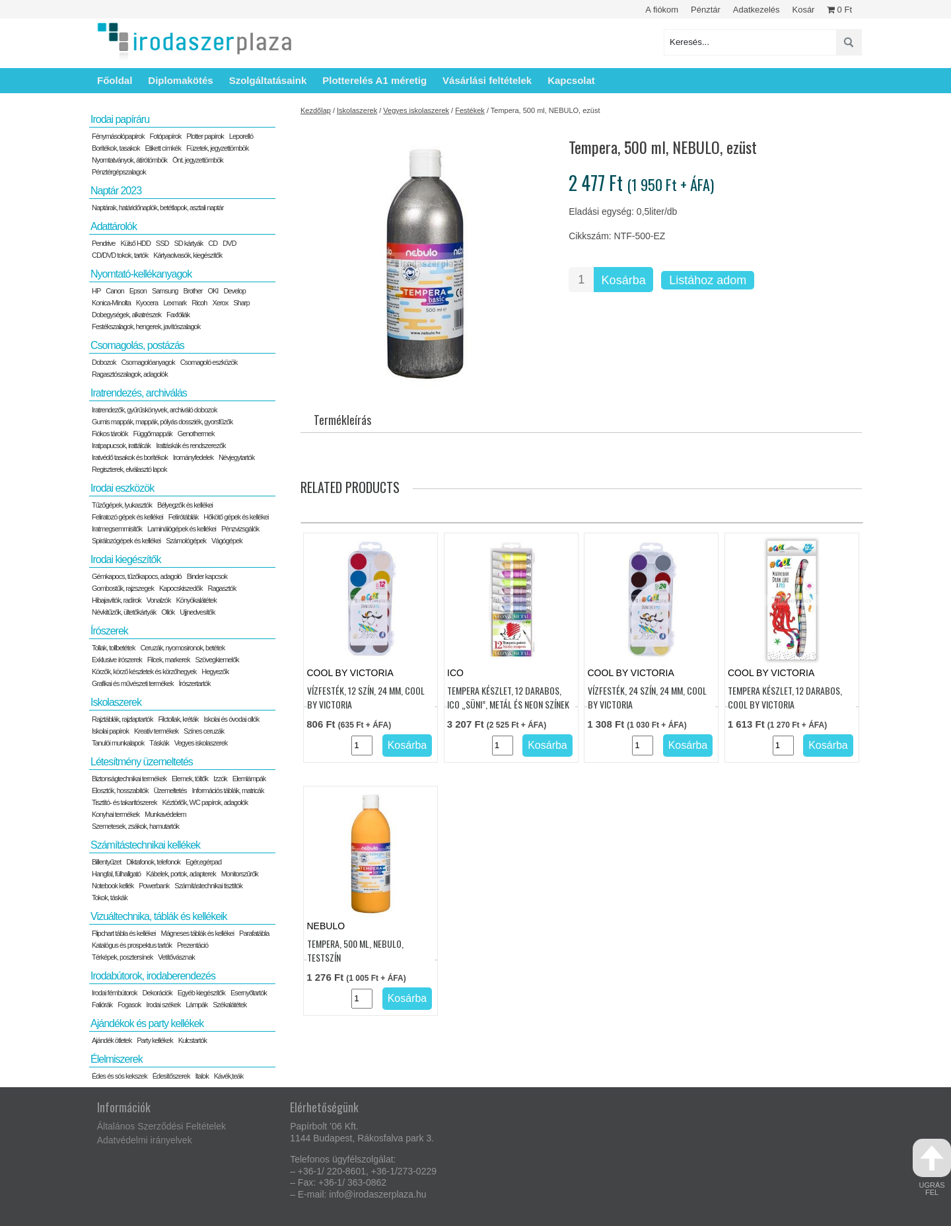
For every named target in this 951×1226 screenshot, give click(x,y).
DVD (229, 243)
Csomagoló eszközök (209, 362)
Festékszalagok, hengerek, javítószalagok (146, 326)
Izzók (220, 779)
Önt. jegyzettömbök (197, 160)
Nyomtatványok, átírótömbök (129, 160)
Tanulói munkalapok (118, 743)
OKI (212, 291)
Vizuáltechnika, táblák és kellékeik (158, 916)
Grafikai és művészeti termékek (132, 683)
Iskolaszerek (357, 110)
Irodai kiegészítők (125, 559)
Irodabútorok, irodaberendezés (152, 975)
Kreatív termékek (156, 731)
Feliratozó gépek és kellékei (127, 517)
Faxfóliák (178, 315)
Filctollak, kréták (178, 719)
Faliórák (102, 1005)
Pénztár (706, 10)
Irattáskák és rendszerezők (190, 445)
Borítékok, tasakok (116, 148)
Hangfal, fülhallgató (116, 874)
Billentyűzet (106, 862)
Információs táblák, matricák (228, 790)
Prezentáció (192, 945)
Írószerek (109, 630)
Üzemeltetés (169, 790)
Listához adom (707, 280)
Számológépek (186, 541)
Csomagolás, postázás (137, 345)
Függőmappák (152, 434)
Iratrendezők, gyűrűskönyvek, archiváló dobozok (154, 410)
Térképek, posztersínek (122, 957)
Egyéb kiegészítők (201, 993)
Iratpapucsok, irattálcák (121, 445)
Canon (114, 291)
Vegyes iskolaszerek (416, 110)
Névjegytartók (236, 457)
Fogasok (129, 1005)
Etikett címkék (163, 148)
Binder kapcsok (207, 576)
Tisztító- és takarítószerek (124, 802)
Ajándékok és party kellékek (146, 1023)
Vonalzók (159, 600)
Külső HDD (135, 243)
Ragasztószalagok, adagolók (130, 374)
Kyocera (147, 303)
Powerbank (154, 886)
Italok (201, 1076)
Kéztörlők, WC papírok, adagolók (205, 802)
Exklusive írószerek (117, 660)
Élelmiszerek (116, 1059)
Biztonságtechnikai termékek (129, 779)
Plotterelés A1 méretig (374, 80)
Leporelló (241, 136)
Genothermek (196, 434)
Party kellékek (154, 1040)
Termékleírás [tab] (342, 419)
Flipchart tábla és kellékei (124, 933)
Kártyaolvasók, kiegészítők (187, 255)
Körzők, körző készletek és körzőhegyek (144, 671)
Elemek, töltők (190, 779)
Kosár (803, 10)
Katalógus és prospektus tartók (132, 945)
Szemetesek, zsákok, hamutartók (135, 826)
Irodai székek (163, 1005)
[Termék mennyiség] (581, 279)
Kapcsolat (571, 80)
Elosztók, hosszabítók (120, 790)
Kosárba (624, 280)
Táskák (158, 743)
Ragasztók (221, 588)
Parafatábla (254, 933)
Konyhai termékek (115, 814)
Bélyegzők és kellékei (185, 505)
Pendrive (103, 243)
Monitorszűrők (239, 874)
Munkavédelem (165, 814)
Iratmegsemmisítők (117, 529)
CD (212, 243)
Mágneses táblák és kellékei (197, 933)
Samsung (165, 291)
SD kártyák (188, 243)
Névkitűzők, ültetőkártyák (124, 612)
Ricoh (199, 303)
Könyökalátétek (196, 600)
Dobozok (104, 362)
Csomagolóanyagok (147, 362)
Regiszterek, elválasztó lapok (129, 469)
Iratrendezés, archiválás (138, 393)
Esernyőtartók (248, 993)
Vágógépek (226, 541)
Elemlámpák (249, 779)
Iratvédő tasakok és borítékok (130, 457)
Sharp (241, 303)
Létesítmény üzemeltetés (141, 761)
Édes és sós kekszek (119, 1076)
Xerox (220, 303)
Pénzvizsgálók (240, 529)
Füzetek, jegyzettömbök (217, 148)
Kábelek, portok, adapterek (180, 874)
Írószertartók (194, 683)
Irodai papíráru (119, 119)
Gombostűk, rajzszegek (123, 588)
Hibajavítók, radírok (116, 600)
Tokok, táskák (109, 897)
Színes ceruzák (204, 731)
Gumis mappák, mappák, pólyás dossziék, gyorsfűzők (162, 422)
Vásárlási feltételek (487, 80)
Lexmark (174, 303)
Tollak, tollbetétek (113, 648)
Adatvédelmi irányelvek (144, 1140)
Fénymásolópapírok (118, 136)
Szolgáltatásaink (268, 80)
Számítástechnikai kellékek (145, 845)
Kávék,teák (228, 1076)
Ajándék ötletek (111, 1040)
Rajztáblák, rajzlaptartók (122, 719)
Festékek (470, 110)
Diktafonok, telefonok (153, 862)
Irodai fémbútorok (114, 993)
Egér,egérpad (203, 862)
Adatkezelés (756, 10)
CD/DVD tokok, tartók (120, 255)
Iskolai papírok (110, 731)
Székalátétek (229, 1005)
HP (96, 291)
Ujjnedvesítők (197, 612)
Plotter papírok (205, 136)
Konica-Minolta (111, 303)
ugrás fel (932, 1167)
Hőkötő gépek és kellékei (235, 517)
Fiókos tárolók (109, 434)
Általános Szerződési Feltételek (161, 1126)
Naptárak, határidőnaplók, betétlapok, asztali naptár (157, 207)
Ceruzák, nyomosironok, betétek (182, 648)
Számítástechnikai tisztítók (208, 886)
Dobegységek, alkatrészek (126, 315)
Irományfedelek (193, 457)
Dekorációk (157, 993)
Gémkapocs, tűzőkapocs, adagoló (137, 576)
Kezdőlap (315, 110)
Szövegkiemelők (216, 660)
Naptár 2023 (115, 190)
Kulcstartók (192, 1040)
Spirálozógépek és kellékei (126, 541)
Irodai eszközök (122, 488)
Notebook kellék (112, 886)
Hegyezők (215, 671)
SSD (162, 243)
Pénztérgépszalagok (119, 172)
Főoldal (114, 80)
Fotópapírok (166, 136)
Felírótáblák (183, 517)
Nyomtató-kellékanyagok (141, 274)
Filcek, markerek (168, 660)
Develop (234, 291)
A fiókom (661, 10)
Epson (138, 291)
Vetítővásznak (176, 957)
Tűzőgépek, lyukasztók (122, 505)
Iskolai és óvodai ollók (231, 719)
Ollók (167, 612)
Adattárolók (113, 226)
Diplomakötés (180, 80)
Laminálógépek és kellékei (181, 529)
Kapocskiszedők (181, 588)
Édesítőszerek (171, 1076)
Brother (192, 291)
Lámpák (196, 1005)
